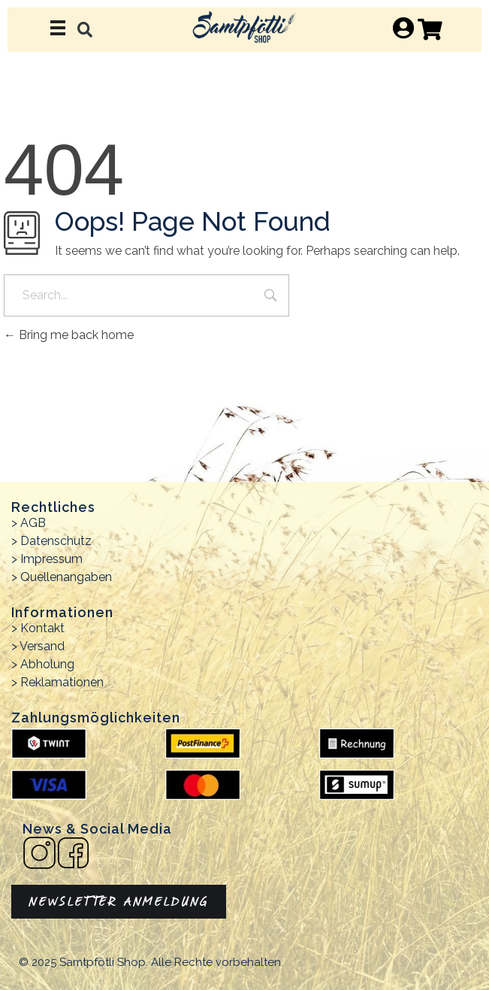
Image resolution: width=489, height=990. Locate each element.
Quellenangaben (66, 577)
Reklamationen (62, 682)
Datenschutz (56, 541)
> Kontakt (38, 628)
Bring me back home (69, 335)
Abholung (47, 664)
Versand (42, 646)
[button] (85, 30)
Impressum (51, 559)
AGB (33, 523)
